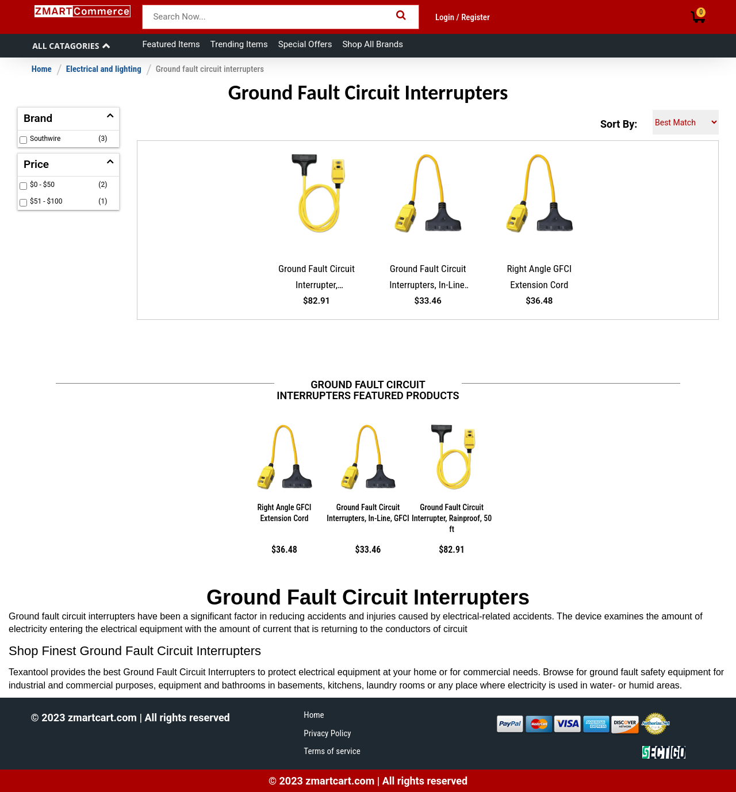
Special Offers (305, 44)
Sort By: (618, 124)
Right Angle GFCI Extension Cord (539, 276)
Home (42, 69)
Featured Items (171, 44)
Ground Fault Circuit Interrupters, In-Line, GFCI (427, 279)
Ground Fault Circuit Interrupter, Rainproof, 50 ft (316, 279)
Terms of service (332, 751)
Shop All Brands (372, 44)
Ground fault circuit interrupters (210, 69)
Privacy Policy (327, 733)
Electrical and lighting (103, 69)
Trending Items (239, 44)
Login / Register (462, 17)
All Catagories (65, 45)
